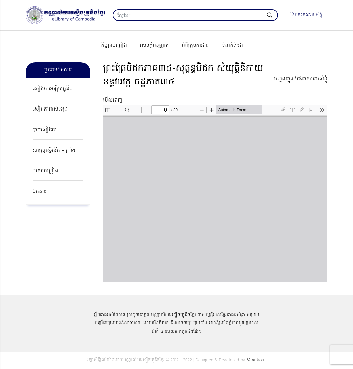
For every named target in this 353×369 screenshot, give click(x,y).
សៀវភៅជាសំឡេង (50, 109)
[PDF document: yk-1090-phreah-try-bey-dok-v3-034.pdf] (215, 193)
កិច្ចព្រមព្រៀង (114, 45)
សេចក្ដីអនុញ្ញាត (154, 45)
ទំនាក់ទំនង (232, 45)
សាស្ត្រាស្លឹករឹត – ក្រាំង (54, 150)
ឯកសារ (40, 192)
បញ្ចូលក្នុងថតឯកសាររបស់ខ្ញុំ (300, 79)
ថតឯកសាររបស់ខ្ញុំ (306, 15)
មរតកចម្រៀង (45, 171)
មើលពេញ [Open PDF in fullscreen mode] (112, 100)
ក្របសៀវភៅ (45, 130)
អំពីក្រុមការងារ (195, 45)
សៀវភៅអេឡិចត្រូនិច (52, 88)
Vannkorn (256, 360)
